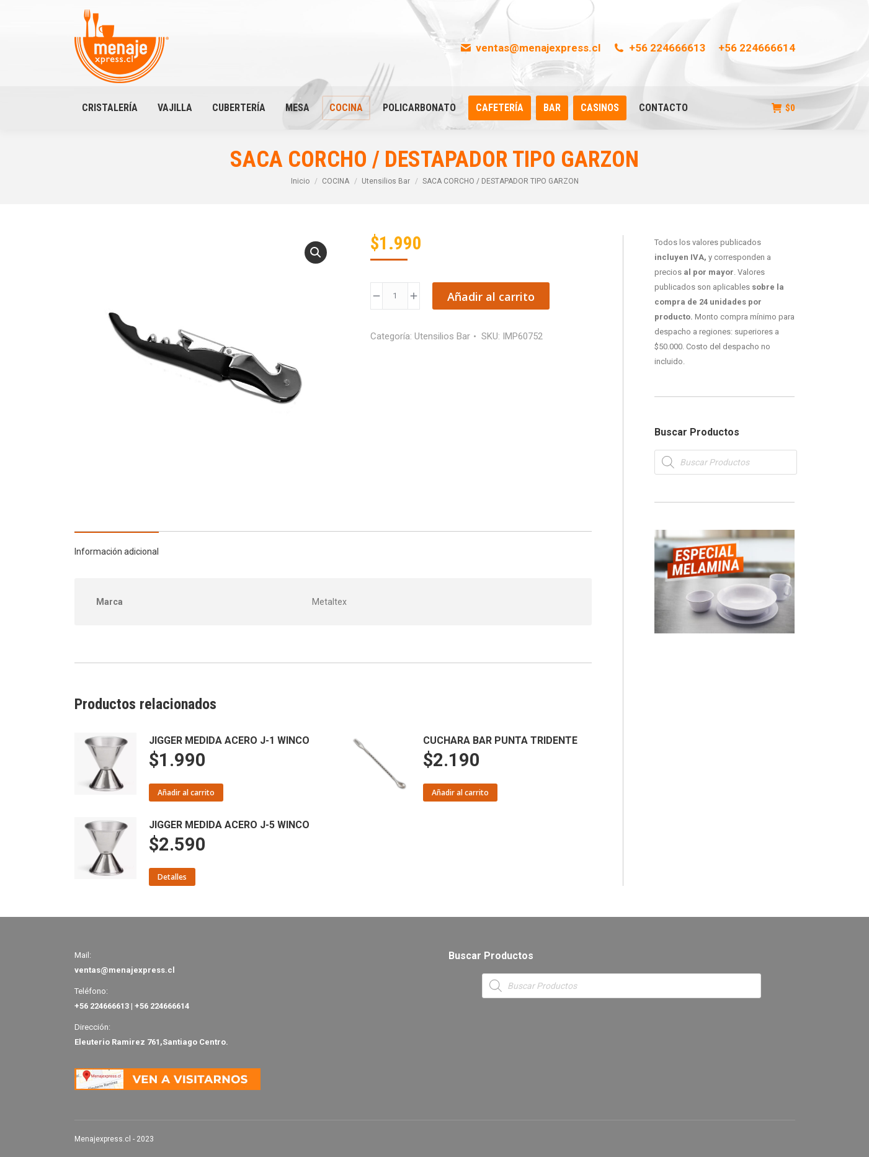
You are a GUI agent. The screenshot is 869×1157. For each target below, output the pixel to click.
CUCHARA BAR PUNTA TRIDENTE (500, 740)
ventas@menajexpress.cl (530, 48)
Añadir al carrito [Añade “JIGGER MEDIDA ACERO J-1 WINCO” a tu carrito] (186, 792)
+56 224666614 (756, 48)
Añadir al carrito (491, 296)
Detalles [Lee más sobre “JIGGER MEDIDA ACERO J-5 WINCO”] (172, 877)
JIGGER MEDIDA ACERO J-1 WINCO (229, 740)
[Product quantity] (395, 296)
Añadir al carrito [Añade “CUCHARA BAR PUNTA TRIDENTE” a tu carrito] (460, 792)
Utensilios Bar (442, 336)
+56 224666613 (659, 48)
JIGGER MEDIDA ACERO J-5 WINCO (229, 825)
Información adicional (116, 551)
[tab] (116, 545)
